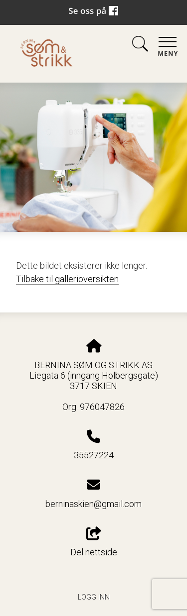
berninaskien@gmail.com (93, 504)
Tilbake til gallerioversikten (67, 279)
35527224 (94, 455)
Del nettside (93, 542)
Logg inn (94, 597)
